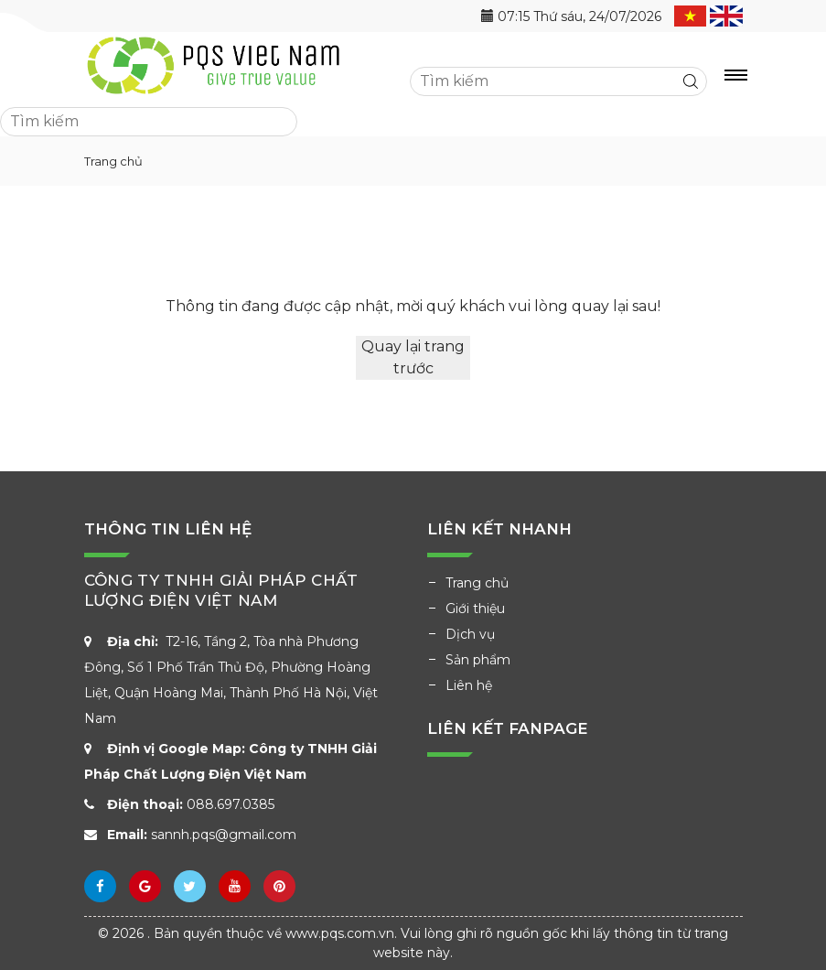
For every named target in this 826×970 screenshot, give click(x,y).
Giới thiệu (475, 608)
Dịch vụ (470, 634)
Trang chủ (477, 583)
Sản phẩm (477, 660)
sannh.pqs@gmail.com (223, 834)
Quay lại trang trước (413, 357)
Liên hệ (468, 685)
